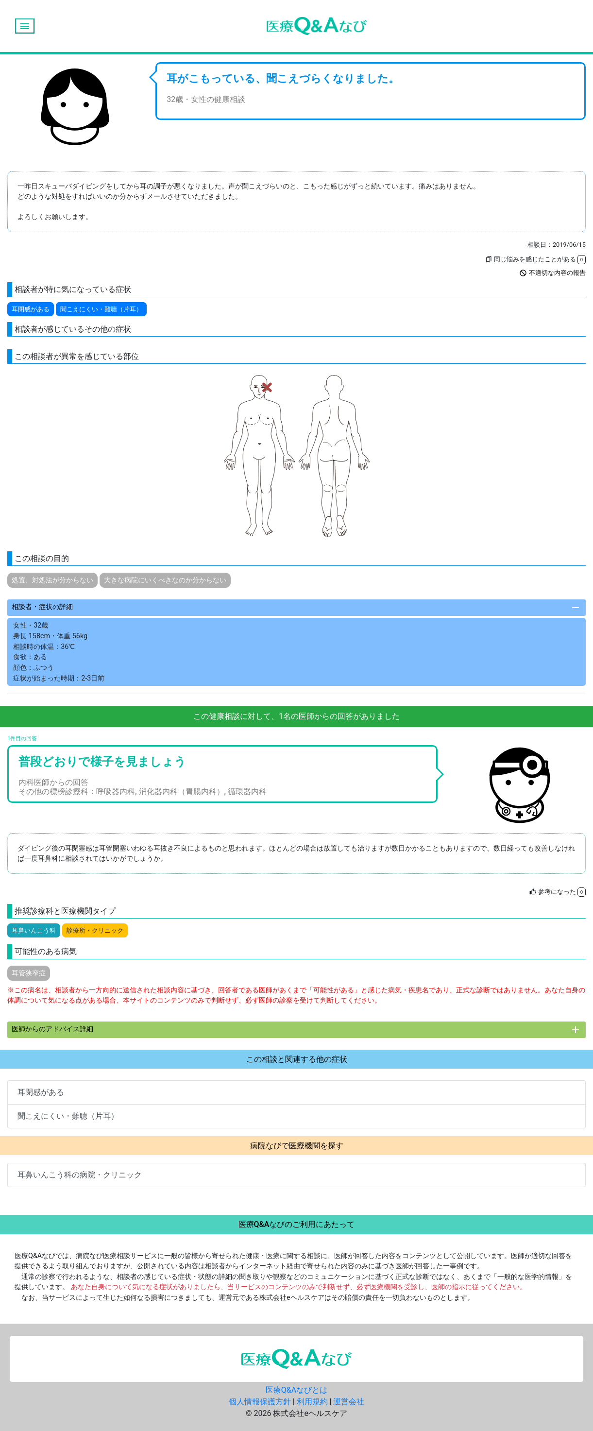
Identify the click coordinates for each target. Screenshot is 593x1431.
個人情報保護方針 (260, 1401)
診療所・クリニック (95, 930)
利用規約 (312, 1401)
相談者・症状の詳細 (296, 607)
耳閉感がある (31, 309)
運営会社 (348, 1401)
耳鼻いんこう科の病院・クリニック (79, 1174)
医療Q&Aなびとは (296, 1390)
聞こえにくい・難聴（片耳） (101, 309)
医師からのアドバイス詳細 (296, 1030)
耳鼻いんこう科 (34, 930)
